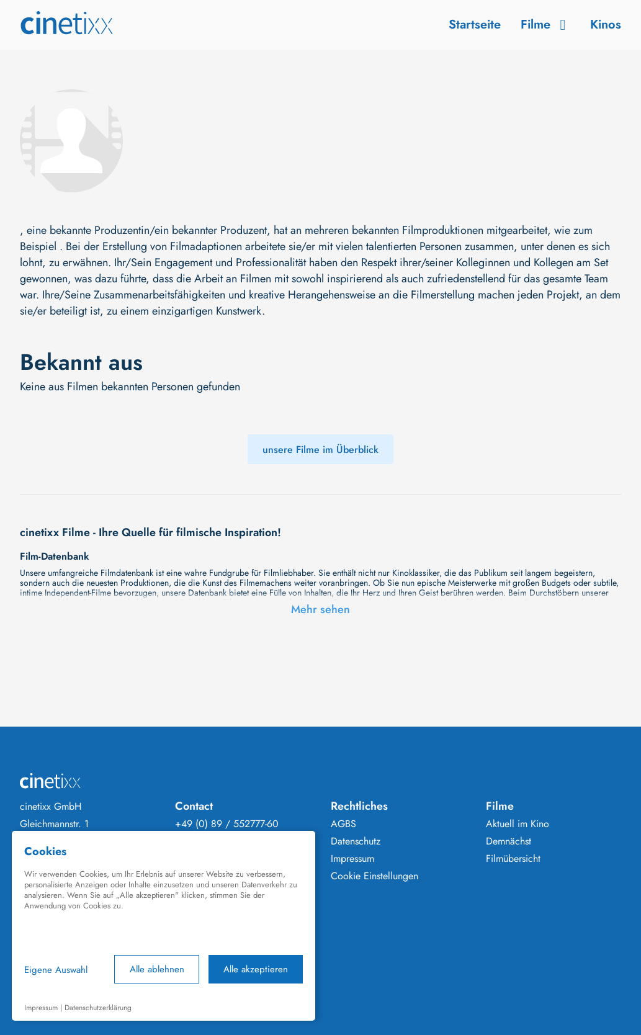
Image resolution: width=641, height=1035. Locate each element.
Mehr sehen (320, 609)
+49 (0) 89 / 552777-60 (227, 824)
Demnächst (508, 841)
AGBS (343, 824)
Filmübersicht (513, 859)
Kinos (605, 25)
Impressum (352, 859)
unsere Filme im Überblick (320, 449)
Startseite (475, 25)
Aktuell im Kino (517, 824)
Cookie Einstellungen (374, 876)
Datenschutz (355, 841)
